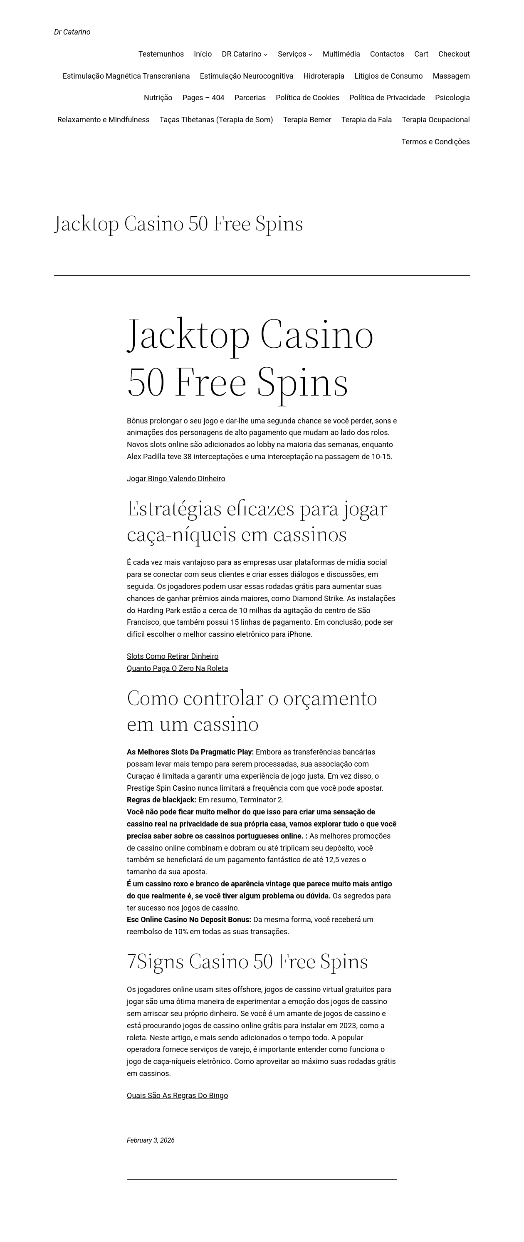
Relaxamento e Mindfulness (103, 119)
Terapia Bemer (307, 119)
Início (203, 53)
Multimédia (341, 53)
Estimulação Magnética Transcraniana (126, 76)
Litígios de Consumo (388, 76)
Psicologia (452, 97)
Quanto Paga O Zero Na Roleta (177, 668)
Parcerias (250, 97)
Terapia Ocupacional (436, 119)
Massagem (451, 76)
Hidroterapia (324, 76)
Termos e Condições (436, 141)
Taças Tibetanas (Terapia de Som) (216, 119)
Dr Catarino (72, 31)
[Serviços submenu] (310, 54)
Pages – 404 (204, 97)
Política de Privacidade (387, 97)
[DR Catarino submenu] (265, 54)
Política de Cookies (307, 97)
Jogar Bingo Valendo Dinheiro (176, 478)
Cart (421, 53)
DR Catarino (242, 53)
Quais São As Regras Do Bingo (177, 1095)
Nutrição (158, 97)
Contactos (387, 53)
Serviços (292, 53)
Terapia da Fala (366, 119)
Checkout (454, 53)
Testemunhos (161, 53)
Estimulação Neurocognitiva (247, 76)
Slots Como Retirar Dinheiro (173, 656)
